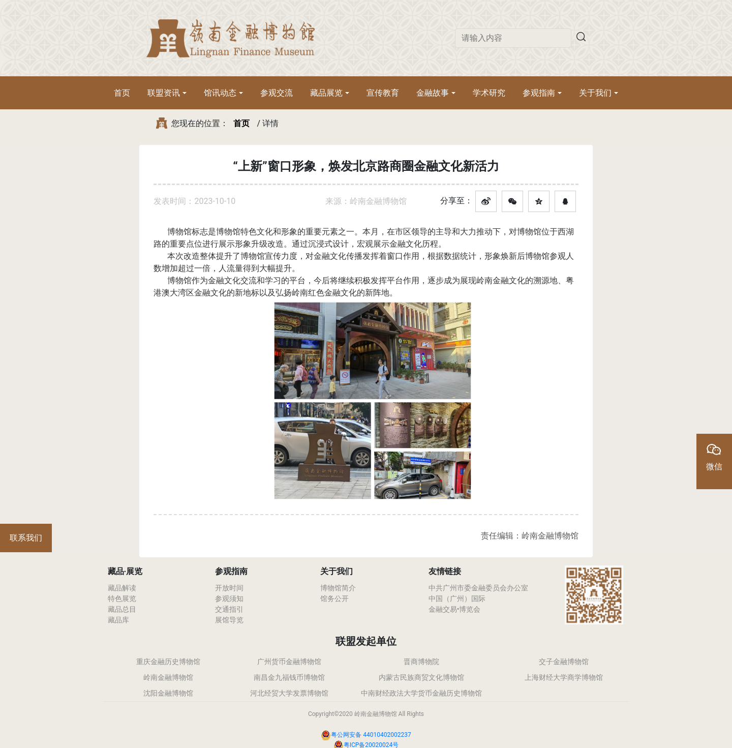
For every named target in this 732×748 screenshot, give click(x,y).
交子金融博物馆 (564, 661)
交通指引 (229, 609)
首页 (122, 93)
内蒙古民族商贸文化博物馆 (421, 677)
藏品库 (118, 620)
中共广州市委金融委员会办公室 (478, 588)
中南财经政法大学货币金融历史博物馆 (421, 693)
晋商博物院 (421, 661)
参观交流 (276, 93)
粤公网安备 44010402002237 (371, 734)
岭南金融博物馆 (168, 677)
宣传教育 (383, 93)
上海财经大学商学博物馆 (564, 677)
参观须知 (229, 598)
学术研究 (489, 93)
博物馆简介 (338, 588)
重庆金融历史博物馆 (168, 661)
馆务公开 (334, 598)
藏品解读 (122, 588)
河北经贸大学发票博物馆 (289, 693)
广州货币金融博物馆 (289, 661)
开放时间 (229, 588)
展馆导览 (229, 620)
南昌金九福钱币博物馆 (289, 677)
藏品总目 (122, 609)
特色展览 (122, 598)
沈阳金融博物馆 (168, 693)
